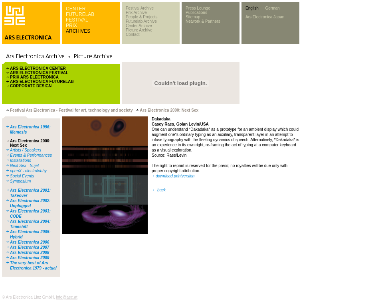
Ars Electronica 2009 (29, 258)
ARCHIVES (78, 31)
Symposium (20, 181)
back (161, 190)
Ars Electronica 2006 (29, 242)
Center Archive (139, 26)
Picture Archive (139, 30)
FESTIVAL (77, 20)
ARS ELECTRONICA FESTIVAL (39, 73)
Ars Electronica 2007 (29, 247)
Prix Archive (136, 12)
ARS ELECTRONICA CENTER (38, 68)
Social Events (22, 176)
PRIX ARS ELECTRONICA (34, 77)
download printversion (175, 176)
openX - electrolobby (28, 171)
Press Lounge (198, 8)
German (272, 8)
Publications (196, 12)
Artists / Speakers (25, 150)
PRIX (71, 25)
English (252, 8)
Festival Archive (140, 8)
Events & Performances (31, 155)
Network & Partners (203, 21)
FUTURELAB (80, 14)
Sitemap (193, 17)
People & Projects (142, 17)
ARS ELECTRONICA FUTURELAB (42, 81)
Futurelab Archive (141, 21)
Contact (132, 34)
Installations (20, 160)
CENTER (75, 9)
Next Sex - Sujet (24, 165)
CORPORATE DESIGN (30, 86)
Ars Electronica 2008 (29, 252)
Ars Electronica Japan (264, 17)
